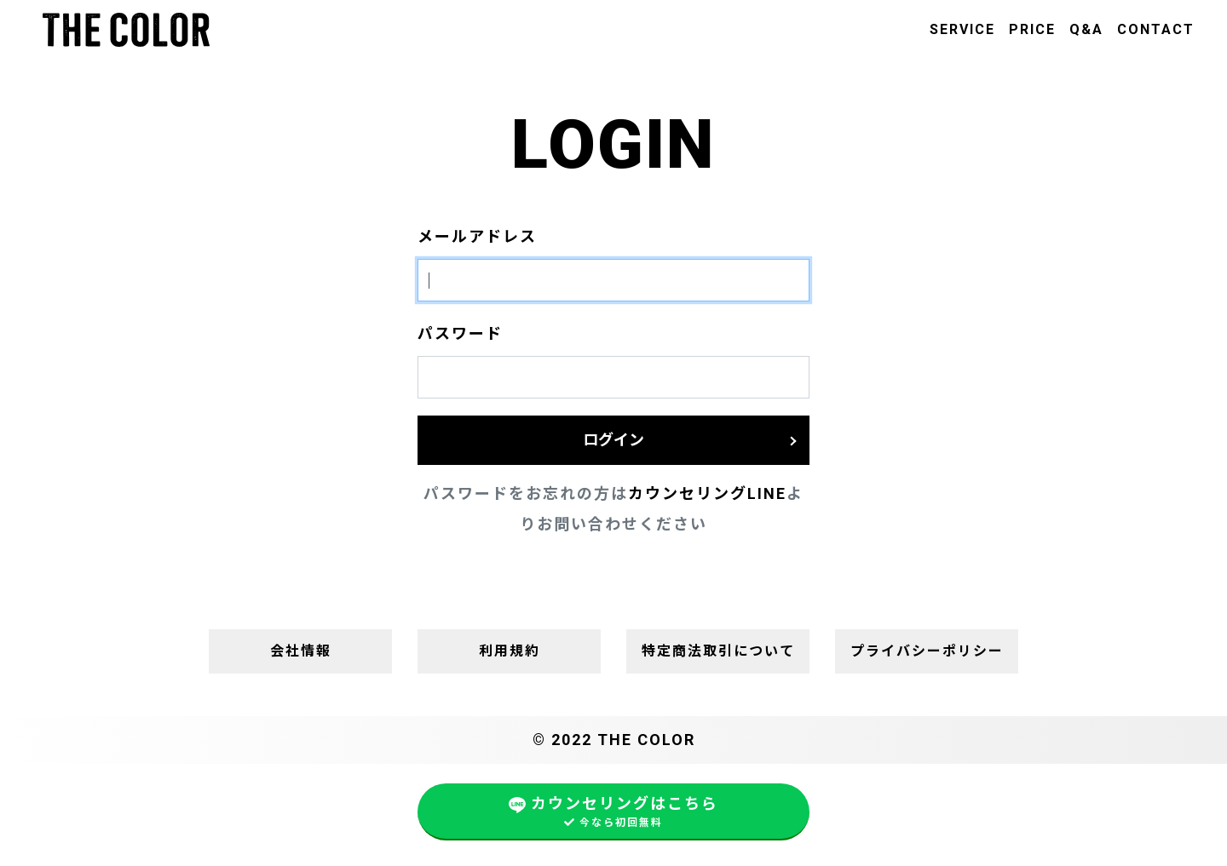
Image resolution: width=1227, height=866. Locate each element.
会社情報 (300, 651)
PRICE (1032, 29)
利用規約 (509, 651)
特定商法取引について (718, 651)
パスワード (460, 333)
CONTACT (1156, 29)
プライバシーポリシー (927, 651)
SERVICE (962, 29)
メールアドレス (477, 236)
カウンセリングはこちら (613, 812)
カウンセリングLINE (707, 493)
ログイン (613, 440)
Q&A (1086, 29)
